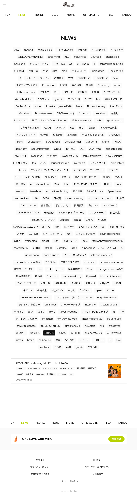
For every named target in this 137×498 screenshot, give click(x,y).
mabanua (36, 155)
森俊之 (107, 184)
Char (89, 269)
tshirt (41, 311)
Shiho (105, 141)
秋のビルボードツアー (86, 177)
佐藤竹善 (45, 283)
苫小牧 (38, 276)
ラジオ (58, 347)
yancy (59, 269)
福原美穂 (82, 49)
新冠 (56, 184)
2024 (46, 198)
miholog (18, 311)
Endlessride (97, 70)
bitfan (30, 340)
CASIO (89, 219)
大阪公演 (33, 70)
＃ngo (110, 290)
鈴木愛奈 (46, 205)
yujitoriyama (114, 332)
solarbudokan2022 (101, 255)
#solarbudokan (24, 99)
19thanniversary (96, 106)
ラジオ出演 (74, 99)
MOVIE (71, 14)
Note (79, 106)
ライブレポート (111, 92)
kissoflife (62, 248)
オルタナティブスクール (71, 212)
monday (52, 155)
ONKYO (60, 127)
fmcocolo (52, 276)
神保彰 (62, 332)
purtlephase (53, 141)
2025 (43, 163)
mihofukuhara (65, 49)
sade (74, 248)
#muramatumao (67, 318)
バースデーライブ (70, 304)
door (118, 184)
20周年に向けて (113, 99)
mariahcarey (21, 248)
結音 (72, 127)
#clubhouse (114, 318)
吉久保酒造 (83, 63)
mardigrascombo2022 (110, 269)
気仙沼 (117, 85)
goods (79, 347)
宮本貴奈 (59, 78)
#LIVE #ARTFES (50, 325)
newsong (19, 63)
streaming (54, 56)
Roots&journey (44, 113)
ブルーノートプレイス (37, 78)
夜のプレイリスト (23, 269)
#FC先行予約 (99, 49)
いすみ (63, 85)
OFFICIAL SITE (91, 14)
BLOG (55, 14)
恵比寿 (47, 127)
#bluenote (80, 56)
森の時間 (76, 85)
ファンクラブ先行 (85, 233)
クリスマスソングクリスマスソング (49, 170)
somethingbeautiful (111, 63)
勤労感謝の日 (23, 276)
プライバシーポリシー (40, 467)
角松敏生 (76, 283)
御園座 (36, 248)
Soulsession (34, 141)
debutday (21, 148)
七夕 (69, 233)
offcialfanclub (72, 325)
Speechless (114, 191)
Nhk (49, 269)
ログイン (131, 4)
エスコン (113, 170)
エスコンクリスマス (26, 85)
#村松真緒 (47, 318)
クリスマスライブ (39, 63)
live (98, 99)
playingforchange (110, 233)
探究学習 (69, 226)
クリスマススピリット (100, 198)
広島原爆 (58, 134)
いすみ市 (44, 92)
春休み (17, 240)
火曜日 (57, 148)
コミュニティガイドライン (97, 467)
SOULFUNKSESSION (27, 177)
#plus (99, 290)
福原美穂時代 (75, 269)
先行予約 (69, 340)
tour (30, 311)
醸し (81, 127)
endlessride (112, 56)
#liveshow (117, 49)
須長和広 (35, 332)
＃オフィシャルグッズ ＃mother (74, 297)
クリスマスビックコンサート (88, 170)
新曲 (67, 56)
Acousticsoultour (40, 184)
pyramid (58, 99)
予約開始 (49, 212)
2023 (85, 240)
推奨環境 (40, 460)
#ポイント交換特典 (26, 318)
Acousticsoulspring (57, 191)
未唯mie (28, 290)
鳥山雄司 (75, 332)
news (19, 340)
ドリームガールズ (62, 63)
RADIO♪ (127, 14)
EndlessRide (23, 106)
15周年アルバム (70, 155)
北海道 (95, 92)
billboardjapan (114, 148)
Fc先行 (120, 198)
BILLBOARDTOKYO (43, 219)
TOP (7, 14)
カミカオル (20, 155)
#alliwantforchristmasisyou (108, 240)
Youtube (45, 347)
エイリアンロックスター (86, 184)
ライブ (88, 99)
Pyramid (91, 276)
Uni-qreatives (21, 198)
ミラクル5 (50, 262)
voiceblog (31, 240)
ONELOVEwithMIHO (30, 56)
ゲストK (65, 177)
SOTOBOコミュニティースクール (31, 226)
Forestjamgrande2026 (58, 106)
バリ (36, 198)
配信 (68, 347)
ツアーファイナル (52, 233)
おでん (71, 290)
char (45, 70)
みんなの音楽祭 (108, 127)
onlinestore (117, 163)
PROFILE (38, 14)
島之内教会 (95, 148)
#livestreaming (68, 311)
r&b (102, 325)
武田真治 (79, 205)
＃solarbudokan (109, 304)
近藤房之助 (61, 283)
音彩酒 (92, 127)
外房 (57, 226)
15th (56, 240)
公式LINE (98, 340)
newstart (90, 325)
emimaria (89, 262)
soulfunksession (60, 163)
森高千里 (42, 290)
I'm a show (20, 120)
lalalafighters (116, 226)
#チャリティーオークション (36, 297)
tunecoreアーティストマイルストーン (102, 248)
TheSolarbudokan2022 (27, 262)
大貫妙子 (104, 283)
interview (90, 304)
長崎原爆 (72, 134)
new (115, 78)
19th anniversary (81, 120)
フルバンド (51, 177)
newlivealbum (114, 155)
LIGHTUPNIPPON (28, 212)
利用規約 (97, 460)
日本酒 (57, 198)
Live (118, 340)
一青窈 (117, 283)
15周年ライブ (70, 240)
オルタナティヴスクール (91, 226)
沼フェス (68, 92)
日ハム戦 (33, 233)
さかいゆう (92, 141)
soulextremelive (92, 155)
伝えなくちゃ (20, 163)
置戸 (56, 92)
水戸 (54, 70)
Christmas (50, 304)
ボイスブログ (79, 70)
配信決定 (115, 212)
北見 (66, 184)
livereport (79, 163)
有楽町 (114, 113)
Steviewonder (73, 141)
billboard (19, 70)
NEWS (21, 14)
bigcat (45, 240)
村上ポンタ (57, 290)
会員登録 (116, 439)
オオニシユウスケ (69, 262)
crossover (114, 325)
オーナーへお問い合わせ (68, 481)
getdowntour (115, 120)
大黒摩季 (82, 92)
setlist (99, 120)
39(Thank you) (65, 113)
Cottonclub (48, 85)
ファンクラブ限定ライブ (95, 311)
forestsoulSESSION (92, 134)
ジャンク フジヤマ (26, 283)
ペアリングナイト (26, 134)
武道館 (89, 85)
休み (82, 148)
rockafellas (84, 78)
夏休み (106, 177)
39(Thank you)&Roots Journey (49, 120)
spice (38, 106)
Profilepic (85, 290)
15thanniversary (26, 92)
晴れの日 (70, 148)
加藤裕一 (21, 332)
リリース (84, 340)
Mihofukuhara (95, 191)
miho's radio (45, 49)
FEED (111, 14)
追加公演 (64, 219)
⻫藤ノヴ (90, 283)
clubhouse (45, 340)
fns (34, 163)
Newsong (103, 85)
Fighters (93, 205)
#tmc (51, 311)
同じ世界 (77, 191)
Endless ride (116, 70)
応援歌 (20, 233)
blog (64, 70)
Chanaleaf (114, 134)
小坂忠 (117, 141)
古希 (70, 78)
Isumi (19, 141)
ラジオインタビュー (29, 304)
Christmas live (28, 205)
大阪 (58, 340)
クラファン (43, 99)
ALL (16, 49)
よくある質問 (97, 474)
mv (122, 311)
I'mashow (84, 113)
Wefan (102, 219)
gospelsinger (51, 255)
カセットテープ (97, 212)
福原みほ (28, 49)
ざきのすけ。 (62, 205)
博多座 (48, 248)
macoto (20, 191)
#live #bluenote (26, 325)
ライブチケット (98, 163)
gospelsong (32, 255)
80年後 (44, 134)
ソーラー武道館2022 (75, 255)
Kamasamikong (72, 276)
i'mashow (35, 191)
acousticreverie (40, 148)
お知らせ (92, 347)
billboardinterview (110, 276)
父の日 (118, 177)
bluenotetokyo (93, 332)
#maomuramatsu (92, 318)
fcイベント (116, 106)
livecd (22, 170)
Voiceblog (100, 113)
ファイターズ (110, 205)
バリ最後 (20, 184)
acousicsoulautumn (111, 262)
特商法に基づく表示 (40, 474)
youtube (96, 56)
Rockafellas (101, 78)
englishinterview (106, 297)
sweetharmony (74, 198)
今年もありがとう (29, 127)
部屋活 (77, 219)
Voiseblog (24, 113)
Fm (40, 269)
